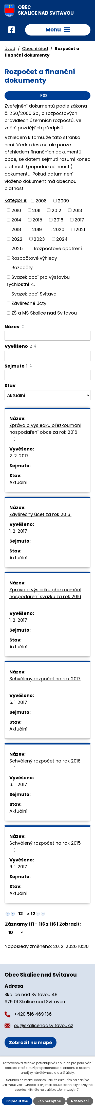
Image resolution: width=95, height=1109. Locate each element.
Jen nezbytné (49, 1101)
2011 (36, 210)
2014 (16, 220)
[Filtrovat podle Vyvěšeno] (47, 356)
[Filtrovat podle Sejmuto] (47, 375)
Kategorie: (16, 200)
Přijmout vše (17, 1101)
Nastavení (80, 1101)
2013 (77, 210)
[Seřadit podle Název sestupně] (23, 327)
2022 (17, 239)
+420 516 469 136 (33, 1014)
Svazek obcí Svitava (33, 293)
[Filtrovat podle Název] (47, 336)
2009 (63, 201)
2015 (37, 220)
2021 (80, 229)
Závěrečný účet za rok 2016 (44, 514)
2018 (16, 229)
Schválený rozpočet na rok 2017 (45, 681)
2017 (79, 220)
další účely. (66, 1072)
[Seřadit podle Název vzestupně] (23, 325)
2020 (58, 229)
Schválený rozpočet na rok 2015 (45, 846)
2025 (17, 248)
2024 (62, 239)
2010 (16, 210)
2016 (58, 220)
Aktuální (18, 482)
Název (12, 326)
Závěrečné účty (28, 303)
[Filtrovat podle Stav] (47, 395)
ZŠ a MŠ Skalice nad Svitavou (44, 313)
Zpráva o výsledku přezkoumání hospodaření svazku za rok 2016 (45, 596)
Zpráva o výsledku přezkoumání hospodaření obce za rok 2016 (45, 431)
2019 (37, 229)
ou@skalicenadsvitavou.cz (43, 1026)
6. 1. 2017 (18, 702)
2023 (39, 239)
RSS (64, 95)
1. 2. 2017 (18, 531)
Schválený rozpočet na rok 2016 (45, 764)
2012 (56, 210)
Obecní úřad (35, 48)
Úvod (10, 48)
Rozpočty (22, 267)
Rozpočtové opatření (58, 248)
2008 (41, 201)
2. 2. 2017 (19, 456)
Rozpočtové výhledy (34, 258)
